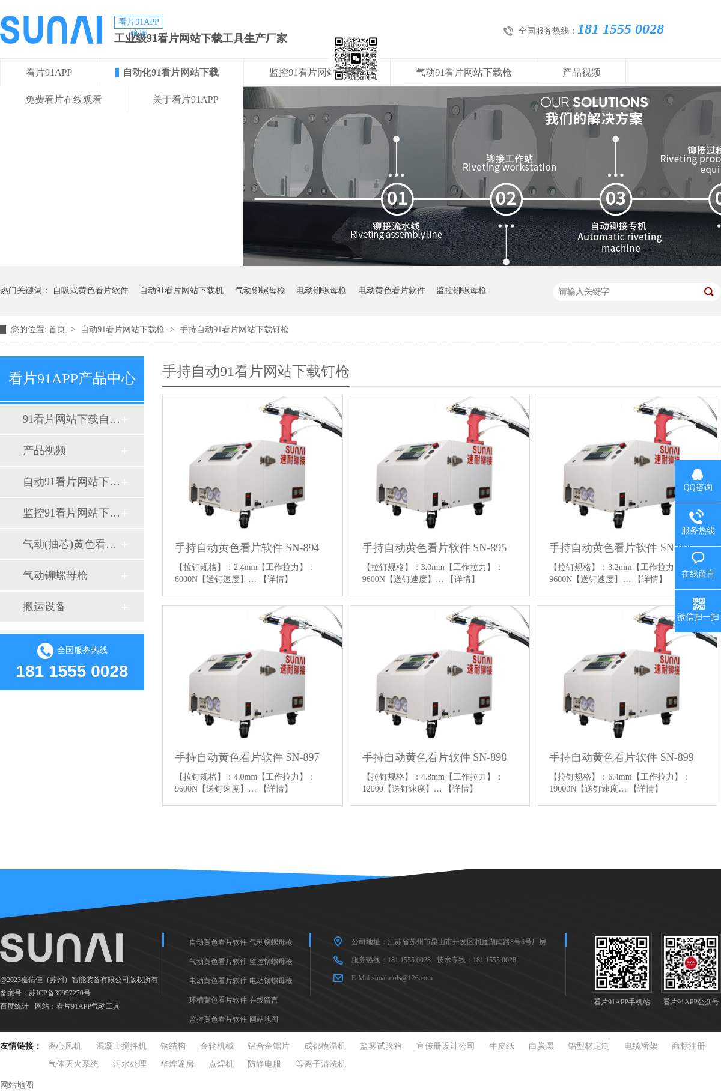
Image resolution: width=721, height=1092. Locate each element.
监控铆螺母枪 (461, 290)
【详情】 (276, 579)
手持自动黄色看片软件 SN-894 (247, 548)
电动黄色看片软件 (391, 290)
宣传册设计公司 (445, 1046)
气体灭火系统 (73, 1064)
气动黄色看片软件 (218, 961)
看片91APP (49, 72)
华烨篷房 (177, 1064)
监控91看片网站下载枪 (317, 72)
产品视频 (581, 72)
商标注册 (688, 1046)
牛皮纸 (501, 1046)
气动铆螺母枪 (260, 290)
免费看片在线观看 (63, 99)
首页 (58, 329)
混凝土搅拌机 (121, 1046)
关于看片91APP (185, 99)
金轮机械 (217, 1046)
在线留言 (263, 1000)
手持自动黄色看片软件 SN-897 (247, 757)
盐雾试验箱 (381, 1046)
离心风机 (65, 1046)
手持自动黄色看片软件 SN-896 (621, 548)
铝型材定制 (589, 1046)
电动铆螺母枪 (321, 290)
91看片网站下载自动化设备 (71, 419)
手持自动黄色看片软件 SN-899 (621, 757)
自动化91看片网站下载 (171, 72)
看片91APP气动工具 (88, 1006)
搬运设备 (44, 607)
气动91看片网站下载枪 (464, 72)
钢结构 (173, 1046)
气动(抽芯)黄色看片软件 (71, 544)
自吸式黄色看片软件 (91, 290)
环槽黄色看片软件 (218, 1000)
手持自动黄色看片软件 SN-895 (434, 548)
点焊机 (221, 1064)
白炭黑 (541, 1046)
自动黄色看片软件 (218, 942)
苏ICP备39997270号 (60, 993)
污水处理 (130, 1064)
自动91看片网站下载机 (181, 290)
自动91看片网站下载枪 (124, 329)
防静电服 (264, 1064)
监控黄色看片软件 (218, 1019)
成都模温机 (325, 1046)
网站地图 (263, 1019)
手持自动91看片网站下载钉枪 (234, 329)
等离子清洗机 (321, 1064)
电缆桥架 (641, 1046)
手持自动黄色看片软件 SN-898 (434, 757)
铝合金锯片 (269, 1046)
